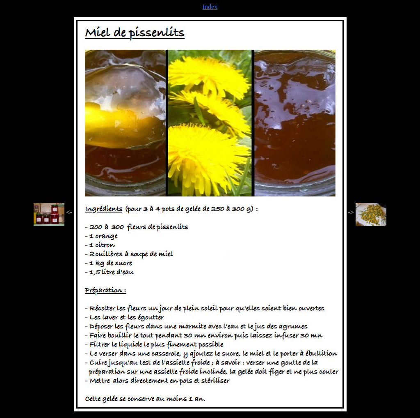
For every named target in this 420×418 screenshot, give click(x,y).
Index (210, 6)
